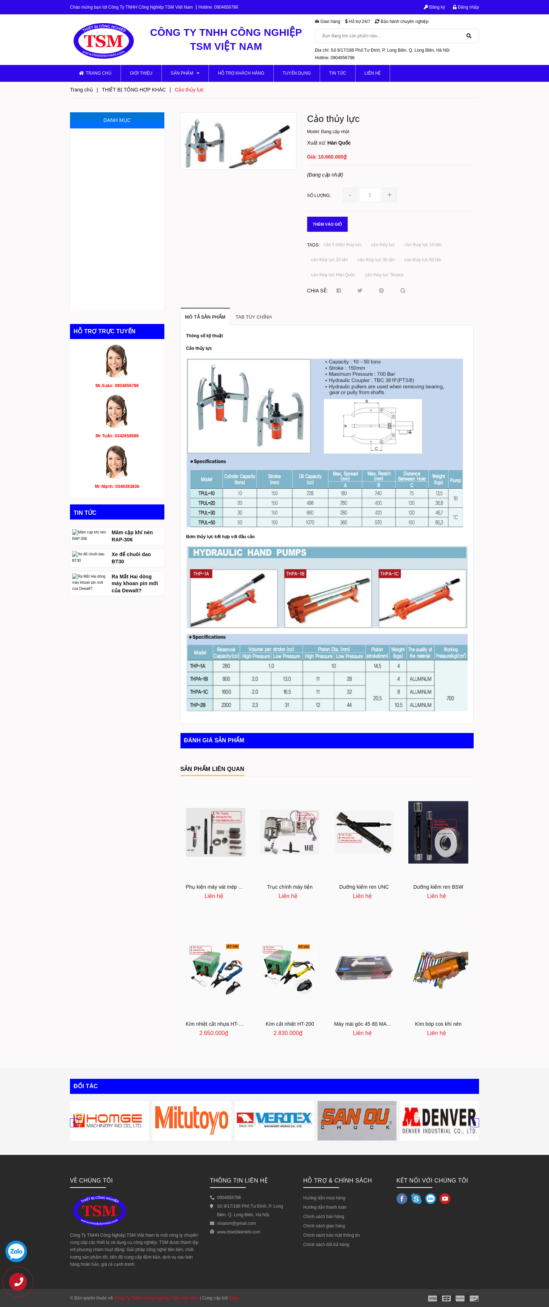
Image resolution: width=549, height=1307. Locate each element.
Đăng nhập (466, 7)
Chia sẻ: (317, 290)
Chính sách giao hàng (324, 1225)
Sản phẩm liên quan (212, 769)
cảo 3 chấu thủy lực (343, 244)
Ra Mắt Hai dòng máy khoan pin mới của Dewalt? (135, 627)
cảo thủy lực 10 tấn (422, 244)
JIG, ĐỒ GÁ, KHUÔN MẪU (107, 181)
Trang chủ (95, 73)
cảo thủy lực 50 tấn (422, 259)
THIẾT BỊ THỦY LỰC (101, 226)
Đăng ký (434, 7)
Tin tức (337, 73)
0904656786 (226, 7)
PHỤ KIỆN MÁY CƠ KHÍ (104, 151)
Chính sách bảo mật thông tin (331, 1235)
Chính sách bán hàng (323, 1216)
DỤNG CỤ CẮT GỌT (101, 287)
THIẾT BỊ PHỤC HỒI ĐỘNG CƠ (112, 271)
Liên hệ (373, 73)
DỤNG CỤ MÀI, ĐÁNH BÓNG (110, 256)
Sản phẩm (185, 73)
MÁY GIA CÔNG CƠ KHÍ (105, 135)
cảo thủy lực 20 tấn (329, 259)
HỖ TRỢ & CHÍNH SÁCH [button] (337, 1180)
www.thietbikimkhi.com (239, 1232)
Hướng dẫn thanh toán (325, 1207)
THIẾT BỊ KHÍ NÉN (98, 241)
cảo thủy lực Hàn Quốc (333, 274)
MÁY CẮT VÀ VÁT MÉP (104, 211)
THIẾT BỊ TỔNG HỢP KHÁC (108, 302)
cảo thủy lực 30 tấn (376, 259)
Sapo (234, 1298)
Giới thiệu (141, 73)
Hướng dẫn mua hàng (324, 1197)
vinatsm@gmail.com (236, 1223)
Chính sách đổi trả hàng (326, 1244)
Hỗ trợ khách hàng (241, 73)
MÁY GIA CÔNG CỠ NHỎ (106, 166)
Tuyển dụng (297, 73)
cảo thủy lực (383, 244)
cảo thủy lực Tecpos (384, 274)
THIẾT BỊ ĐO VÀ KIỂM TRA (107, 196)
